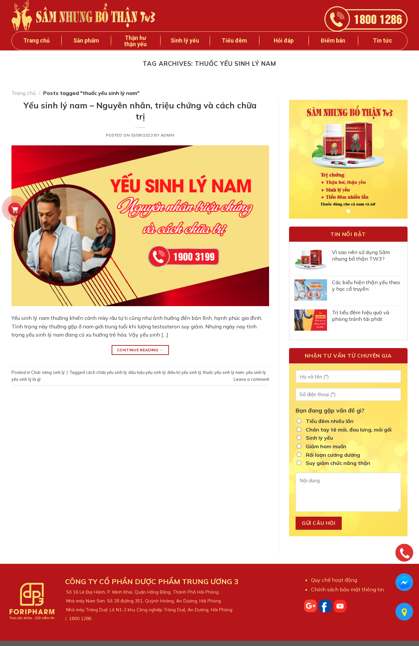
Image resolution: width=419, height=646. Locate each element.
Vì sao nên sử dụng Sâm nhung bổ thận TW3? (361, 255)
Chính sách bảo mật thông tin (347, 589)
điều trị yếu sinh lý (184, 372)
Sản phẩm (86, 40)
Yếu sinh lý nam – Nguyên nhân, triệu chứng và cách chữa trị (140, 110)
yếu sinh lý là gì (26, 379)
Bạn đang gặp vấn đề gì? (330, 410)
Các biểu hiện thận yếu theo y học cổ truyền (366, 285)
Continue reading (140, 350)
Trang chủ (36, 40)
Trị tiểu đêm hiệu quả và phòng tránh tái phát (360, 315)
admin (167, 135)
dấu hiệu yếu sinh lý (146, 372)
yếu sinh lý (255, 372)
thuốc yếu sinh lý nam (223, 372)
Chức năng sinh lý (48, 372)
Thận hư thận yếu (135, 41)
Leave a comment (251, 379)
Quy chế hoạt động (334, 580)
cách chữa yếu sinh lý (106, 372)
